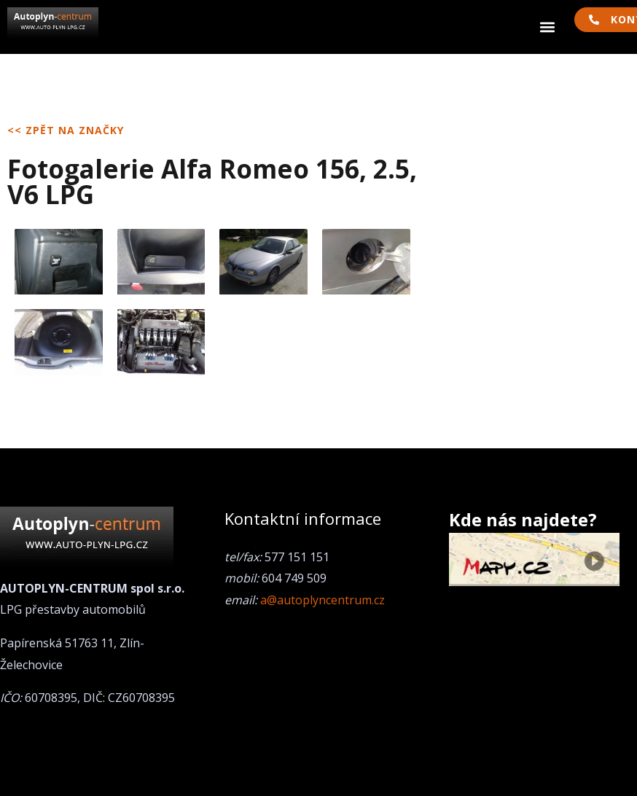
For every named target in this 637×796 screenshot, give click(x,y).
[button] (548, 27)
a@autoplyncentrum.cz (322, 600)
